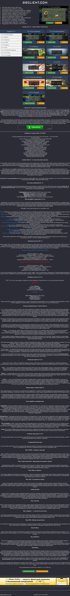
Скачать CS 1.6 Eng (50, 42)
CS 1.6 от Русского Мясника (8, 50)
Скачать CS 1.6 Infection (28, 57)
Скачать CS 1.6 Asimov (28, 72)
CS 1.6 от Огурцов (6, 55)
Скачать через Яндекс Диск (42, 571)
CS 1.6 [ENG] (4, 37)
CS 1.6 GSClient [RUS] (7, 34)
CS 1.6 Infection (5, 40)
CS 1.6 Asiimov (5, 45)
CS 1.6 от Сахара (5, 52)
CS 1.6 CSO (4, 47)
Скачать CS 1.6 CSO (50, 72)
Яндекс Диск (58, 22)
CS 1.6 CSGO (4, 42)
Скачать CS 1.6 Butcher (28, 88)
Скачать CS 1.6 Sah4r (51, 88)
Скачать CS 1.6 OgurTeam (29, 103)
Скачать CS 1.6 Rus (27, 42)
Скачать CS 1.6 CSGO (51, 57)
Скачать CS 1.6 (49, 22)
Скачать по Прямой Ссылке (28, 571)
